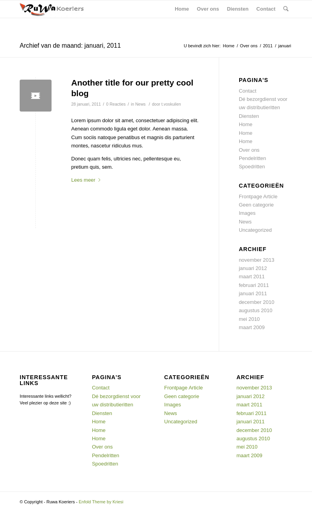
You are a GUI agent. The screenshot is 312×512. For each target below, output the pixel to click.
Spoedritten (252, 166)
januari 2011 (253, 293)
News (140, 104)
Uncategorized (255, 230)
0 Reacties (116, 104)
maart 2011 (252, 276)
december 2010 (256, 302)
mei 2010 (249, 319)
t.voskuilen (171, 104)
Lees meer (87, 180)
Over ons (249, 45)
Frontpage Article (258, 196)
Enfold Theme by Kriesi (101, 501)
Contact (248, 91)
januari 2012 (253, 268)
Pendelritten (252, 158)
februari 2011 (254, 285)
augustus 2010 (255, 310)
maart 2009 (252, 327)
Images (247, 213)
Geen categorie (256, 205)
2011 (267, 45)
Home (228, 45)
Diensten (249, 116)
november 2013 (256, 260)
